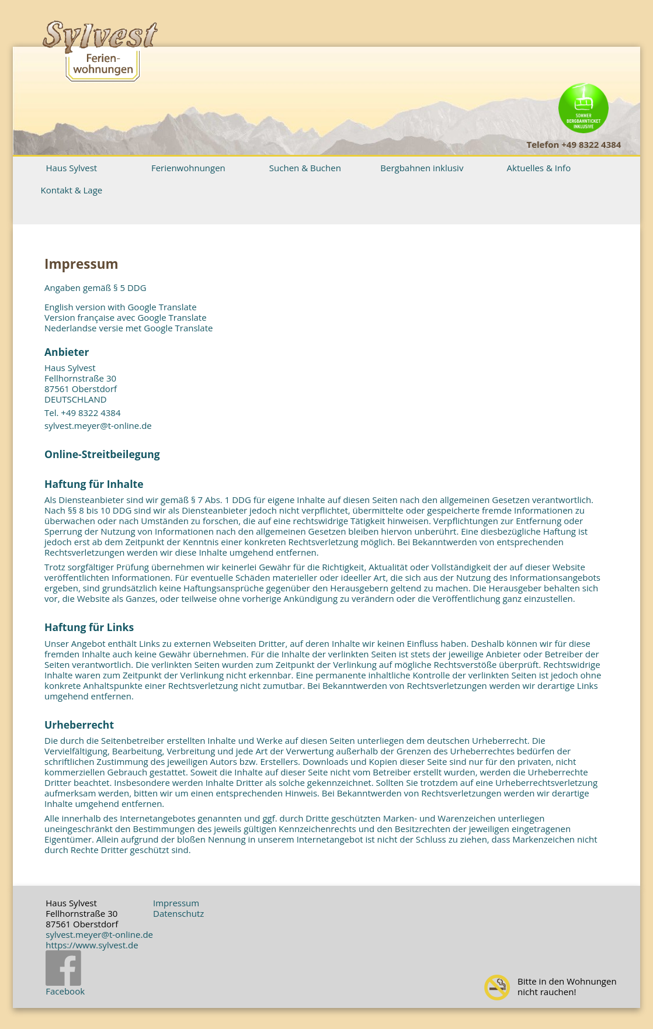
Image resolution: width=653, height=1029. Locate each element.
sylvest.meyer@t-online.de (98, 425)
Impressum (176, 903)
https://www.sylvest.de (92, 945)
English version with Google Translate (120, 307)
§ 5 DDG (130, 287)
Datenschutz (178, 913)
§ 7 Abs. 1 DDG (221, 499)
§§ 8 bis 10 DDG (100, 510)
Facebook (65, 973)
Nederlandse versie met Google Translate (128, 328)
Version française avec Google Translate (125, 317)
